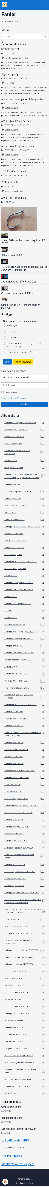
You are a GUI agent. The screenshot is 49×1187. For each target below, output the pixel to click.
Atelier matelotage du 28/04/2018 (24, 848)
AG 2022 (24, 610)
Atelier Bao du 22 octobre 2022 (24, 603)
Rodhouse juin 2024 (24, 498)
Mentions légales (25, 1178)
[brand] (5, 4)
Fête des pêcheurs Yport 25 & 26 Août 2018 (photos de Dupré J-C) (24, 911)
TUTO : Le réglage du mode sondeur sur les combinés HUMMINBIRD (24, 268)
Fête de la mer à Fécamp (14, 171)
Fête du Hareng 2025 (24, 443)
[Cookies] (5, 1182)
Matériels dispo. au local (14, 1147)
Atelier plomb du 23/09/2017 (24, 1013)
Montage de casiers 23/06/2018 (24, 933)
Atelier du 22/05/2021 (24, 725)
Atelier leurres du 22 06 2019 (24, 827)
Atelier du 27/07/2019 (24, 819)
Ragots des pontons (11, 1117)
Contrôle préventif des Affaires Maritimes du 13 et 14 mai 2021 (24, 734)
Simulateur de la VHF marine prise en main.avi (20, 306)
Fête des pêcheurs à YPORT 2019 (24, 812)
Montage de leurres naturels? (19, 352)
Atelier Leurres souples (13, 197)
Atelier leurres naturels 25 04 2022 (24, 652)
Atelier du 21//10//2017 (24, 1027)
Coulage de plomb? (14, 331)
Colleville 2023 (24, 575)
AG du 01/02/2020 (24, 784)
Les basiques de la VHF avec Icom (19, 281)
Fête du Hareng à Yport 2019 (24, 798)
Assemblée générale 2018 (24, 971)
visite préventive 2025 (24, 467)
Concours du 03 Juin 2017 (24, 1041)
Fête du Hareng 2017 (24, 978)
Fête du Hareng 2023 (24, 554)
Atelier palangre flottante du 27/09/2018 (24, 892)
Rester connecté (11, 392)
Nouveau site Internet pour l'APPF (19, 1128)
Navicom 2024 (24, 512)
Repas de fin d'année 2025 (24, 429)
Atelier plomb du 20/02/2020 (24, 777)
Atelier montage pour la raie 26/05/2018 (24, 950)
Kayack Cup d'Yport (11, 74)
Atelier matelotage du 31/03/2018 (24, 964)
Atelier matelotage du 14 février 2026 (24, 422)
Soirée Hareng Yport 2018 (24, 878)
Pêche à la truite (9, 182)
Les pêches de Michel (24, 999)
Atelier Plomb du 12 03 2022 (24, 674)
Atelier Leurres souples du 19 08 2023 (24, 561)
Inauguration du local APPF (24, 1048)
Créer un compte (7, 398)
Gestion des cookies (24, 1183)
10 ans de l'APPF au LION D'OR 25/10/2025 (24, 452)
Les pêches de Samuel (24, 1020)
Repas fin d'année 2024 (24, 436)
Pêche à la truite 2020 (24, 756)
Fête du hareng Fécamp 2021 (24, 688)
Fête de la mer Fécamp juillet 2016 (24, 1055)
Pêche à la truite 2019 (24, 833)
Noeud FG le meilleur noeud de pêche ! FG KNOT (23, 242)
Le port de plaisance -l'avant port (24, 1079)
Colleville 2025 (24, 460)
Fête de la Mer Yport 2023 (24, 568)
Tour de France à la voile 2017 (24, 1034)
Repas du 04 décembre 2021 (24, 681)
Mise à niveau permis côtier (24, 540)
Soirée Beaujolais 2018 (24, 885)
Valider (24, 404)
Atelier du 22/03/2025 (24, 484)
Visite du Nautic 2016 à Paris (24, 1086)
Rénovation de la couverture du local (24, 770)
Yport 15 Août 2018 (24, 919)
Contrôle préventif (10, 49)
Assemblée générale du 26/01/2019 (24, 871)
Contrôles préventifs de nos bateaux (24, 957)
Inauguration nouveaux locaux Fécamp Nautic (24, 1071)
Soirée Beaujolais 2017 (24, 985)
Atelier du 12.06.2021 (24, 711)
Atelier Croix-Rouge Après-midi (17, 146)
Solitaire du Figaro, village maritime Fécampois (24, 696)
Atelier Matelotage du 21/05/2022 (24, 638)
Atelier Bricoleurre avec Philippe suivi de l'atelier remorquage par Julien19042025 (24, 476)
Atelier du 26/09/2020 (24, 742)
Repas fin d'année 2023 (24, 547)
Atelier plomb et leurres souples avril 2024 (24, 526)
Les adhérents (24, 1093)
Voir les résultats (22, 361)
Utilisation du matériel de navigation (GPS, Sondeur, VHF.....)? (24, 345)
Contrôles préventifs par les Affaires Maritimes (24, 856)
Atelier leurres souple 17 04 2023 (24, 589)
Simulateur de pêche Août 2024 (24, 491)
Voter (7, 361)
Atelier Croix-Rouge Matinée (16, 121)
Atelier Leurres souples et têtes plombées (23, 99)
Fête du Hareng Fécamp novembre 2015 (24, 1062)
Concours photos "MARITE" (24, 718)
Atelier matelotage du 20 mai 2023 (24, 582)
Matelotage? (12, 325)
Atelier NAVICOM (24, 667)
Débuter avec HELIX (12, 255)
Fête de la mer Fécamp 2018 (24, 926)
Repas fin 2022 (24, 596)
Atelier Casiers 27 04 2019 (24, 841)
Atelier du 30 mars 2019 (24, 864)
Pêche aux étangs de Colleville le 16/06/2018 (24, 942)
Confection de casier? (15, 337)
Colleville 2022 (24, 617)
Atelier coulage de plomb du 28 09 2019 (24, 805)
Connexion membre (11, 1106)
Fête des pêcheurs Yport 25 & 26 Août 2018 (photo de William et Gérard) (24, 901)
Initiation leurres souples (24, 624)
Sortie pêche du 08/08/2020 (24, 749)
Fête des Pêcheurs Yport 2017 (24, 505)
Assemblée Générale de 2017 (24, 1006)
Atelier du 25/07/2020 (24, 763)
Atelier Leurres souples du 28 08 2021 (24, 704)
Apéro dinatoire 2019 (24, 791)
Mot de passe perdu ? (21, 398)
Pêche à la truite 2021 (24, 533)
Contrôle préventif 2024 (24, 519)
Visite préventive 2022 (24, 646)
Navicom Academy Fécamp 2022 (24, 660)
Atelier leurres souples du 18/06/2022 (24, 632)
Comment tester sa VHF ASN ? (17, 293)
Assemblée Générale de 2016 (24, 992)
